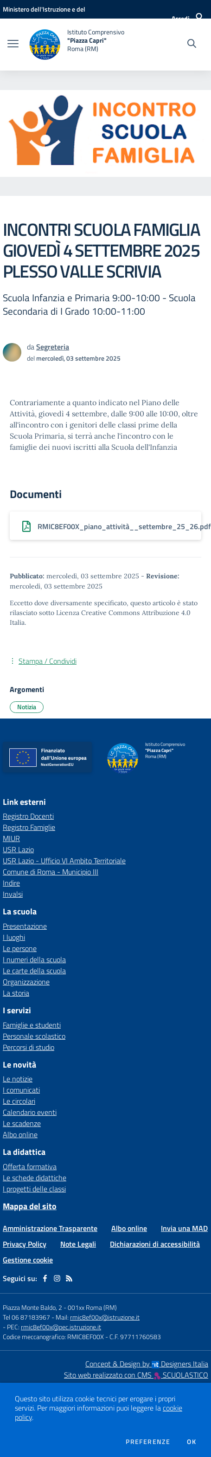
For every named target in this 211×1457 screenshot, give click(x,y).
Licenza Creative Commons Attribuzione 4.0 (123, 613)
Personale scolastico (34, 1036)
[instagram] (57, 1278)
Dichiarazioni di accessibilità (155, 1244)
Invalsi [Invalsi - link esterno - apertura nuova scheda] (13, 894)
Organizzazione (26, 981)
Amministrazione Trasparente (50, 1228)
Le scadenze (22, 1123)
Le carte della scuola (34, 970)
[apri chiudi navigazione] (13, 44)
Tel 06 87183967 (27, 1317)
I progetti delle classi (34, 1188)
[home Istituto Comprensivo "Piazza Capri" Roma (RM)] (76, 44)
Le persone (20, 948)
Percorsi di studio (28, 1047)
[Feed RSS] (69, 1278)
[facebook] (45, 1278)
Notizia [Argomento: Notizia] (26, 707)
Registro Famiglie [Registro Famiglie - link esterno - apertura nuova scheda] (29, 827)
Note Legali (78, 1244)
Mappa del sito (30, 1206)
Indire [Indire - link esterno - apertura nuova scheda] (11, 882)
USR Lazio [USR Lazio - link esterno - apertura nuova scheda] (18, 849)
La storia (16, 992)
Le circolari (19, 1101)
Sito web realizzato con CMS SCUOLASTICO (136, 1374)
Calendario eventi (30, 1112)
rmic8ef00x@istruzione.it (105, 1317)
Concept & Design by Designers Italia (146, 1363)
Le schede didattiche (34, 1177)
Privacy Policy (24, 1244)
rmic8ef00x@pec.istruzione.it (61, 1327)
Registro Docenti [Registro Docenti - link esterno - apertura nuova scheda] (28, 816)
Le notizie (17, 1078)
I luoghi (14, 937)
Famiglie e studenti (32, 1024)
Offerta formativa (30, 1166)
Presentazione (25, 926)
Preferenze (148, 1441)
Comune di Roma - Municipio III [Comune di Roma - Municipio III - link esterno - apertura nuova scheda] (50, 871)
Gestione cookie (28, 1259)
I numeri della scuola (34, 959)
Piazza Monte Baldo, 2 (32, 1307)
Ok (191, 1441)
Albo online (20, 1134)
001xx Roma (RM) (92, 1307)
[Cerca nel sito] (192, 45)
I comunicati (21, 1089)
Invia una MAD (184, 1228)
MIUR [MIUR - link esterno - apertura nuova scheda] (11, 838)
